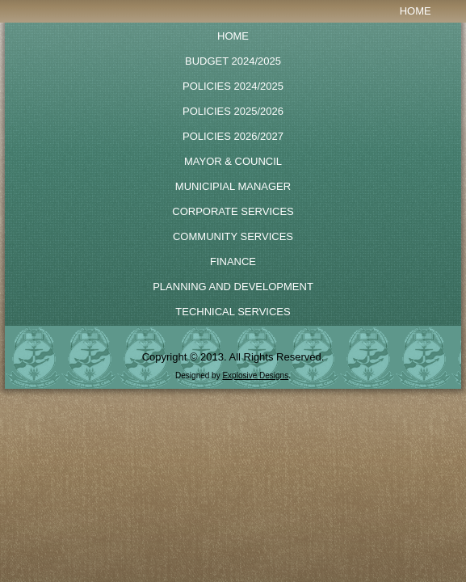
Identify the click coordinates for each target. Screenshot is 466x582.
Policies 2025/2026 (233, 111)
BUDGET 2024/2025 (233, 61)
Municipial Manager (233, 186)
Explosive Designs (255, 375)
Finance (233, 261)
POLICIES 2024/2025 (233, 86)
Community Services (233, 236)
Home (415, 11)
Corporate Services (233, 211)
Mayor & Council (233, 161)
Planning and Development (233, 286)
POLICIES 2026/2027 (233, 136)
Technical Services (232, 312)
